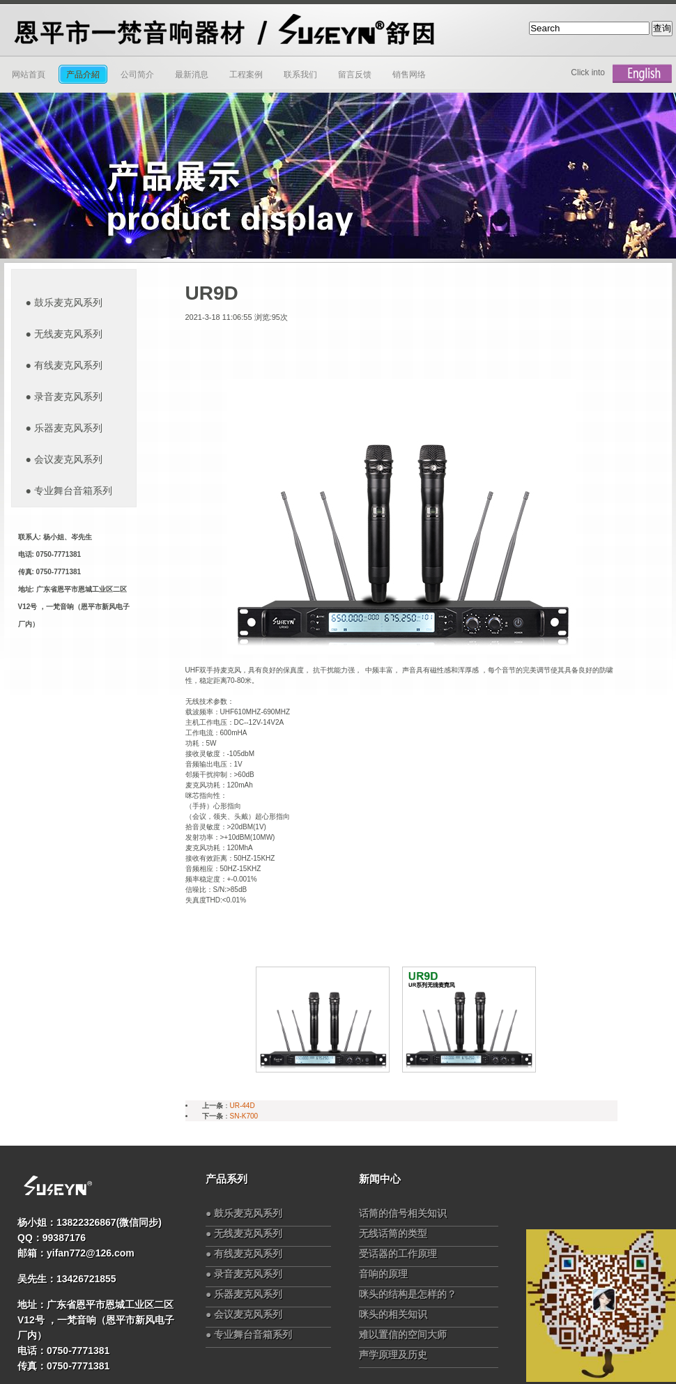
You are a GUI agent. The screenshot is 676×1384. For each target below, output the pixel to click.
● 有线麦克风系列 (244, 1253)
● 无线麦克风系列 (244, 1233)
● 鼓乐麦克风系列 (244, 1213)
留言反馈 (354, 74)
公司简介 (137, 74)
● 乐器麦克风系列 (244, 1294)
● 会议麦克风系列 (244, 1314)
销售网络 (409, 74)
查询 (662, 28)
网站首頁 (28, 74)
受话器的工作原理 (398, 1253)
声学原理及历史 (393, 1354)
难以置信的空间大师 (403, 1334)
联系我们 (300, 74)
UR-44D (242, 1105)
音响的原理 (383, 1273)
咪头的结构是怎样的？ (407, 1294)
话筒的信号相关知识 (403, 1213)
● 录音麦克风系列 (244, 1273)
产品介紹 (83, 74)
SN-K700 (244, 1116)
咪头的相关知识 (393, 1314)
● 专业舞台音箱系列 (249, 1334)
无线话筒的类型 (393, 1233)
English (642, 73)
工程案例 (246, 74)
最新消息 (191, 74)
